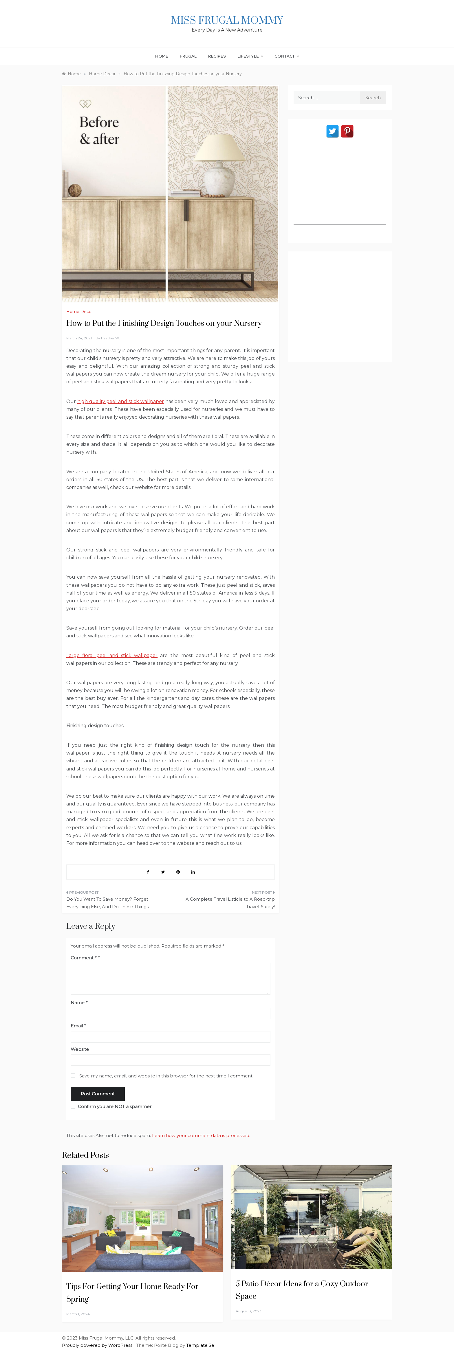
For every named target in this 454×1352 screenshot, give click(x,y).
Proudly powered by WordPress (97, 1345)
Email (78, 1026)
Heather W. (110, 338)
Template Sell (201, 1345)
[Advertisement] (340, 189)
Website (80, 1049)
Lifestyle (250, 56)
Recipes (217, 56)
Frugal (188, 56)
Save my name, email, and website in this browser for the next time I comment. (166, 1076)
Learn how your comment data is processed (200, 1135)
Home (161, 56)
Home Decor (79, 311)
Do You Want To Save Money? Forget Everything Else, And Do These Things (107, 902)
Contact (286, 56)
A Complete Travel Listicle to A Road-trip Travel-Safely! (230, 902)
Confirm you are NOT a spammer (111, 1106)
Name (79, 1002)
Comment (84, 958)
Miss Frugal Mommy (227, 20)
